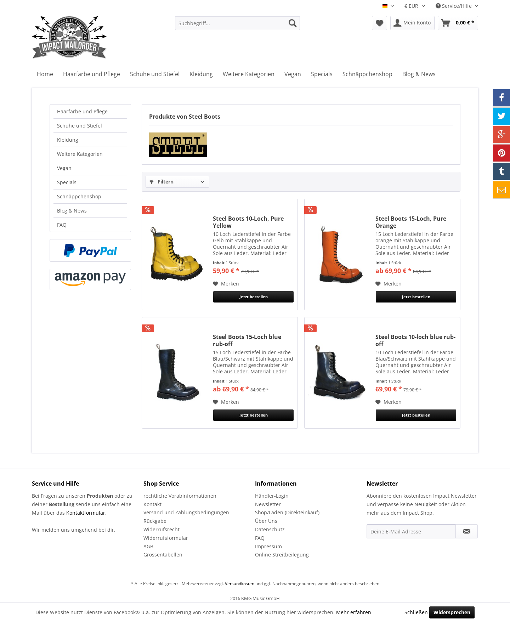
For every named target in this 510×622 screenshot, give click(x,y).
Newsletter (268, 504)
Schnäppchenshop (79, 196)
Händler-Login (272, 495)
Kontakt (152, 504)
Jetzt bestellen (253, 296)
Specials (66, 182)
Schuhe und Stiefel (79, 125)
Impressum (268, 546)
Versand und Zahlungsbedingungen (186, 512)
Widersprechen (452, 612)
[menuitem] (237, 23)
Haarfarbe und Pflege (82, 111)
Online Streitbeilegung (282, 554)
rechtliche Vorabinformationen (179, 495)
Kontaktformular (85, 512)
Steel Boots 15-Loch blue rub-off (247, 340)
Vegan (64, 168)
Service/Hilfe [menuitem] (454, 5)
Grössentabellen (162, 554)
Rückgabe (154, 521)
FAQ (62, 224)
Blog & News (72, 210)
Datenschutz (270, 529)
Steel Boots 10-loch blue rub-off (415, 340)
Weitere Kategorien (80, 154)
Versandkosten (239, 584)
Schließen (416, 612)
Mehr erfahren (353, 612)
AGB (148, 546)
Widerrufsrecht (161, 529)
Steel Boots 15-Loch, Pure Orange (410, 222)
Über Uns (266, 521)
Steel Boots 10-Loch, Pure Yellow (248, 222)
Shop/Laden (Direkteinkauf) (287, 512)
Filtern (161, 181)
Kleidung (67, 139)
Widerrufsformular (165, 538)
